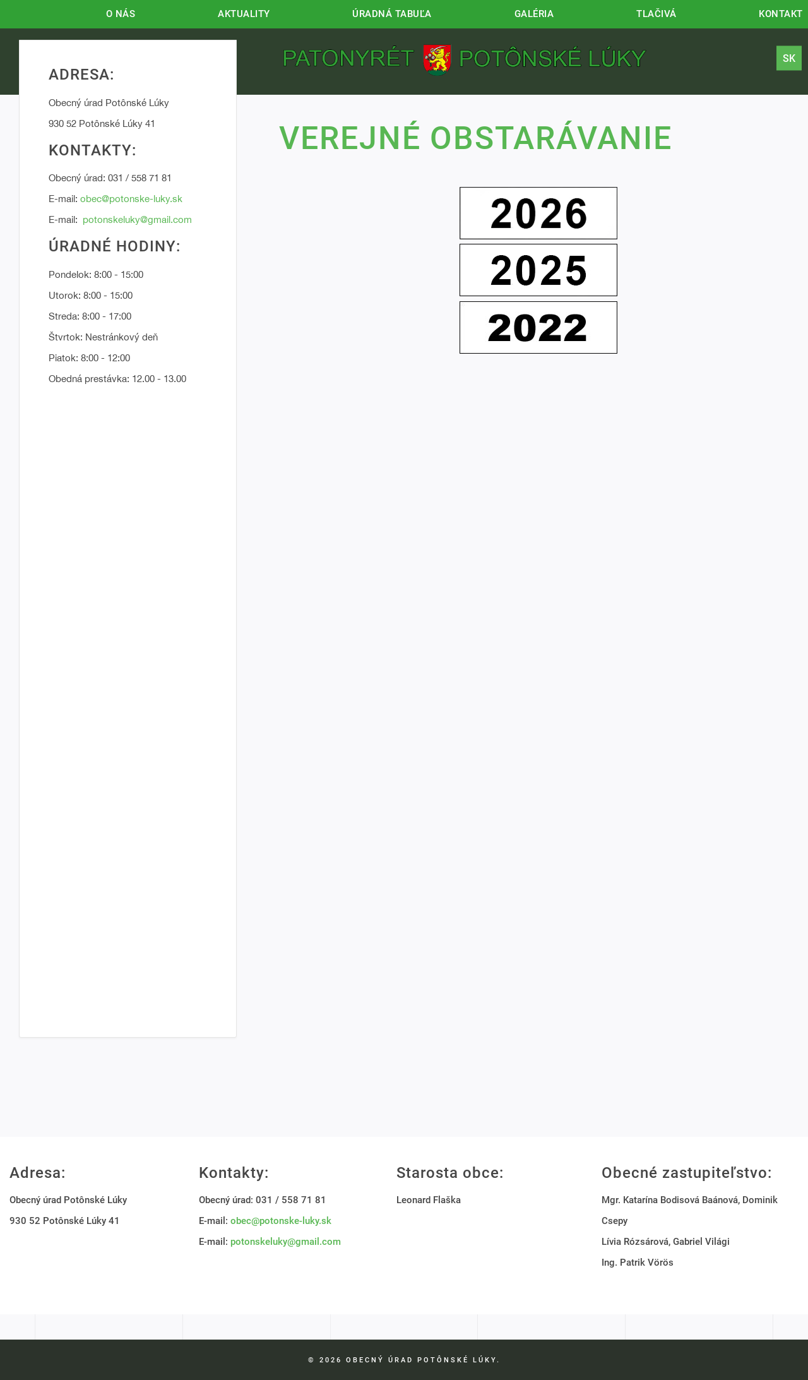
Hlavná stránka (17, 12)
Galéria (534, 14)
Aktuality (244, 14)
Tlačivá (656, 14)
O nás (121, 14)
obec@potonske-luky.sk (131, 198)
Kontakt (781, 14)
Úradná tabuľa (392, 14)
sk (789, 58)
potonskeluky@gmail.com (137, 219)
